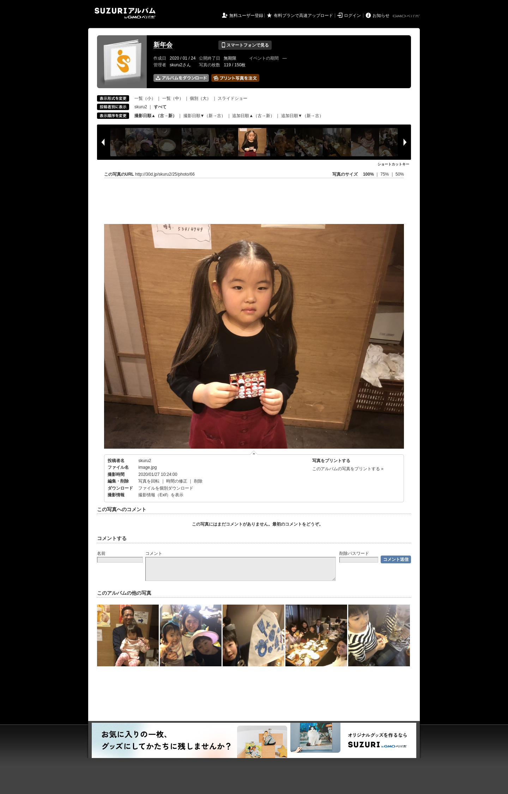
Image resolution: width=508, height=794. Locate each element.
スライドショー (232, 98)
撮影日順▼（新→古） (204, 115)
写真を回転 (148, 481)
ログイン (352, 15)
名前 (101, 553)
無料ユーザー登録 (246, 15)
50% (399, 174)
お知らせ (381, 15)
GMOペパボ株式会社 (407, 16)
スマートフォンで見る (245, 45)
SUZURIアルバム (125, 13)
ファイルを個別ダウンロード (165, 488)
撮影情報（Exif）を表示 (160, 494)
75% (385, 174)
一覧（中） (172, 98)
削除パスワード (354, 553)
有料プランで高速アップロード (303, 15)
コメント (153, 553)
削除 (198, 481)
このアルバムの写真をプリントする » (347, 468)
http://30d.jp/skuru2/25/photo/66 (165, 174)
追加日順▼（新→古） (302, 115)
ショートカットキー (393, 164)
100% (368, 174)
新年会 (163, 44)
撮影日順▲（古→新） (155, 115)
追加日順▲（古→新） (253, 115)
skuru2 (140, 106)
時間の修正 (176, 481)
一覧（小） (145, 98)
